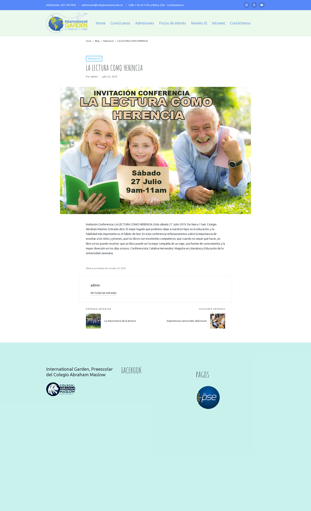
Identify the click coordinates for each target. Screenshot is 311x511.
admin (95, 285)
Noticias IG (94, 58)
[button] (103, 292)
